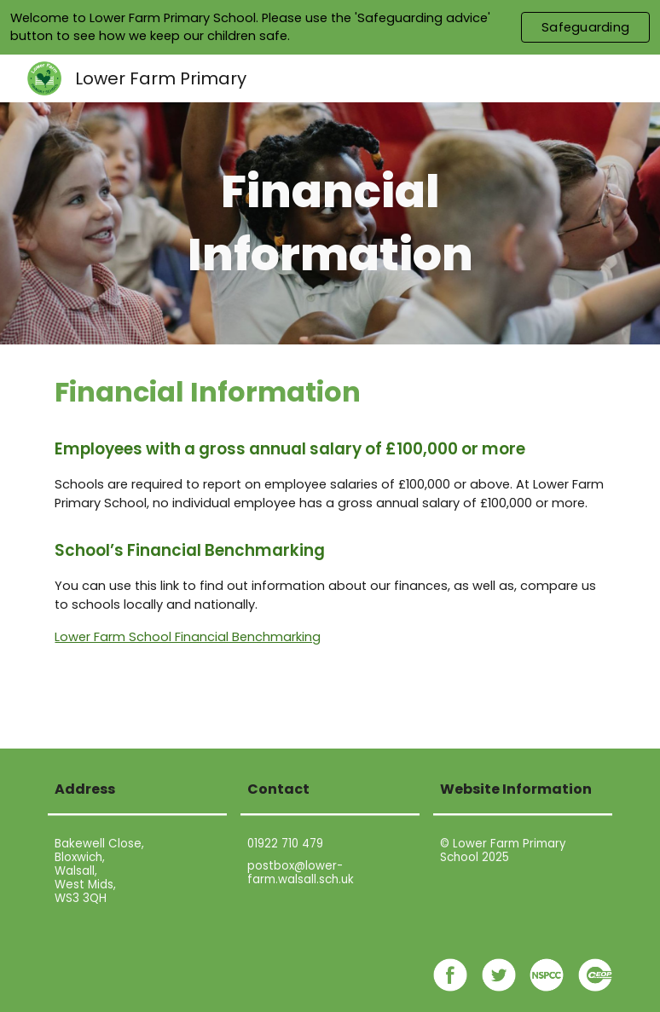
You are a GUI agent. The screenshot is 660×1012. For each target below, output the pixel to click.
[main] (329, 222)
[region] (330, 27)
